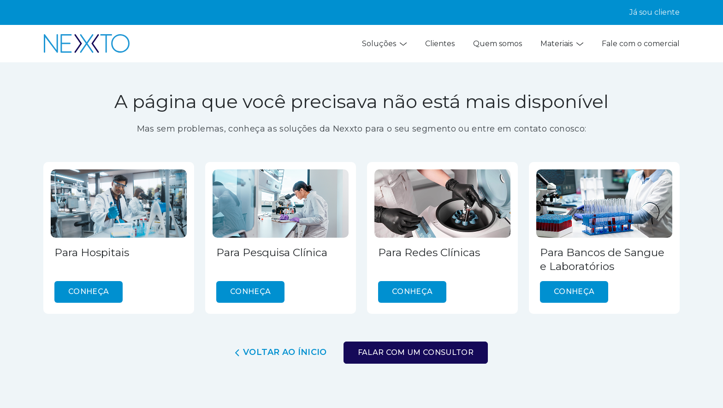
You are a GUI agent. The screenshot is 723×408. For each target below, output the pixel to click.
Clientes (440, 43)
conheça (88, 291)
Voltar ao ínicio (281, 352)
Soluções (384, 43)
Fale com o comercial (641, 43)
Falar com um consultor (416, 352)
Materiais (561, 43)
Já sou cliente (654, 12)
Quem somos (497, 43)
